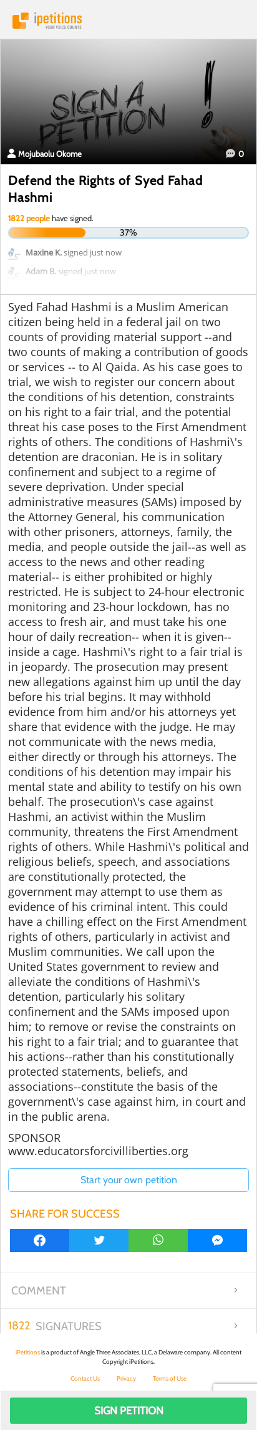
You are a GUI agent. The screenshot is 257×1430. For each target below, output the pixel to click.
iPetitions (128, 20)
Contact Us (85, 1378)
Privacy (126, 1378)
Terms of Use (170, 1378)
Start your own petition (128, 1180)
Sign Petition (128, 1410)
